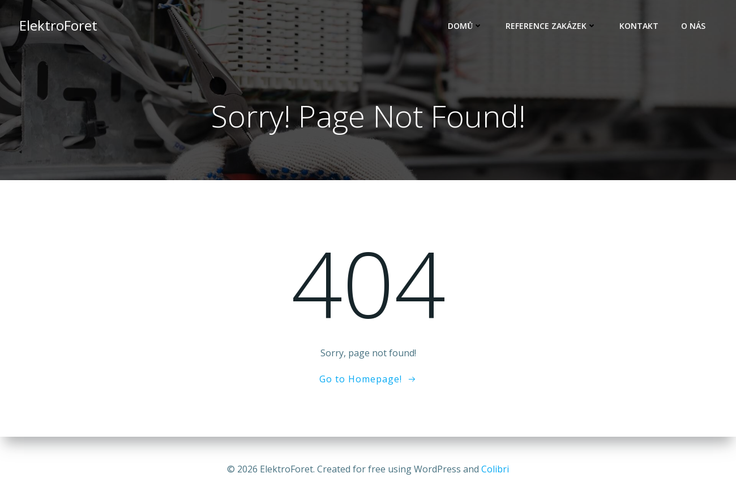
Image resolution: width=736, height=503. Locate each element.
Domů (465, 25)
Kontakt (638, 25)
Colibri (495, 469)
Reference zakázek (551, 25)
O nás (693, 25)
